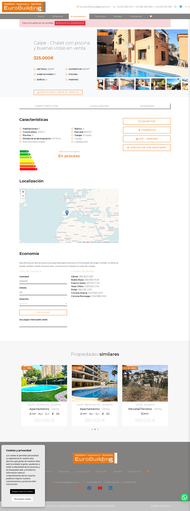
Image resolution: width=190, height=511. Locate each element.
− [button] (23, 196)
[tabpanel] (44, 396)
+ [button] (23, 192)
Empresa (57, 16)
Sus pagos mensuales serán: (33, 320)
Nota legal (67, 506)
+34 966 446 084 (144, 6)
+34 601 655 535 (124, 6)
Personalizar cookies (22, 499)
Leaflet (79, 242)
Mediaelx (165, 506)
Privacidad (82, 506)
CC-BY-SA (114, 242)
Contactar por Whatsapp (146, 147)
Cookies (95, 506)
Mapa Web (108, 506)
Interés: (23, 288)
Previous (103, 53)
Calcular (43, 312)
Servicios (100, 16)
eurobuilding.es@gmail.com (95, 6)
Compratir (147, 130)
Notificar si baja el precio (58, 92)
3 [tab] (97, 429)
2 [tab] (95, 429)
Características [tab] (46, 106)
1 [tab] (92, 429)
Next (181, 53)
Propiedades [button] (78, 16)
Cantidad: (24, 277)
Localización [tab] (99, 106)
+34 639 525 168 (163, 6)
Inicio (41, 16)
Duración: (24, 299)
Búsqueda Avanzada (70, 23)
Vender (118, 16)
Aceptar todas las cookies (22, 491)
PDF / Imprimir (147, 139)
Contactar (136, 16)
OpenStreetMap (96, 242)
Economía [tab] (147, 106)
